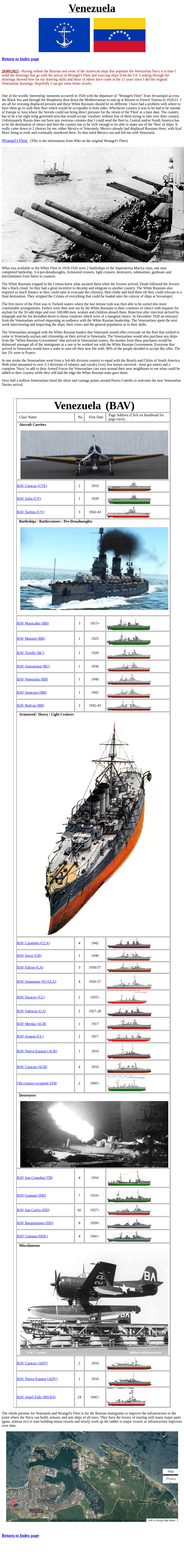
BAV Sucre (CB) (29, 955)
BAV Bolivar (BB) (30, 705)
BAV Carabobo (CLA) (33, 943)
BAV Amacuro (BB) (31, 692)
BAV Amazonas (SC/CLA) (36, 981)
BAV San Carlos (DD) (33, 1210)
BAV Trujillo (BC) (30, 653)
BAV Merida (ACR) (31, 1024)
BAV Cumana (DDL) (32, 1236)
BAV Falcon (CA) (30, 967)
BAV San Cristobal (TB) (35, 1178)
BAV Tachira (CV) (30, 512)
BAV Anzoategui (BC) (33, 666)
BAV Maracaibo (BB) (33, 623)
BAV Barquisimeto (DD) (35, 1223)
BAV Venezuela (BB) (32, 679)
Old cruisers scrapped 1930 (37, 1083)
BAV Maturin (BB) (31, 638)
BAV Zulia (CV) (29, 498)
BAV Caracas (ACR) (32, 1067)
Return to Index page (20, 59)
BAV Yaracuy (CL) (31, 997)
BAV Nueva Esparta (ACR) (37, 1051)
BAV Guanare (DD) (31, 1195)
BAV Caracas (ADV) (32, 1363)
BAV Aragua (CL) (30, 1036)
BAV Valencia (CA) (31, 1011)
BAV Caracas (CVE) (32, 486)
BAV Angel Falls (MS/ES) (36, 1397)
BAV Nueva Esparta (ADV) (37, 1379)
